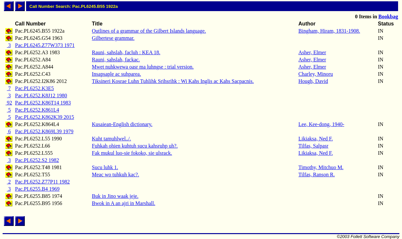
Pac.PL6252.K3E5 (34, 88)
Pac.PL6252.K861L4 (37, 110)
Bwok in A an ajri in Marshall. (123, 203)
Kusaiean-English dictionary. (122, 124)
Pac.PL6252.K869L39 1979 (44, 131)
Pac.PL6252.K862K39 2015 (44, 117)
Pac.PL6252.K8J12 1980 (41, 95)
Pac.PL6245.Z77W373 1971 (45, 45)
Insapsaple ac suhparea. (116, 74)
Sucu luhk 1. (105, 167)
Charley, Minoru (316, 74)
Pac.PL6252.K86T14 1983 (43, 102)
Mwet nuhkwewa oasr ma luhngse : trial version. (143, 67)
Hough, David (313, 81)
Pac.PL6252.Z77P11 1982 (42, 181)
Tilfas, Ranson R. (317, 174)
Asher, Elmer (312, 52)
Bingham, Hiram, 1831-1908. (329, 31)
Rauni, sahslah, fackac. (116, 59)
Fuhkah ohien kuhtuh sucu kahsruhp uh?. (135, 146)
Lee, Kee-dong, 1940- (321, 124)
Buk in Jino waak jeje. (115, 196)
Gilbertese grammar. (113, 38)
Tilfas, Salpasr (314, 146)
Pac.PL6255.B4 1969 (37, 189)
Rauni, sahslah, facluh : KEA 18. (126, 52)
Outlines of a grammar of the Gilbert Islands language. (149, 31)
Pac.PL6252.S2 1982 (37, 160)
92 (9, 102)
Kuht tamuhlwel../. (111, 138)
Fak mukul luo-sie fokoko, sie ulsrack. (132, 153)
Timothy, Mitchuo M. (321, 167)
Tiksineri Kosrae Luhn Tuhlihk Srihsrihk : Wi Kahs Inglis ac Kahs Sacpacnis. (173, 81)
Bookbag (388, 16)
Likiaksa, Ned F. (316, 138)
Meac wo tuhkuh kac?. (115, 174)
